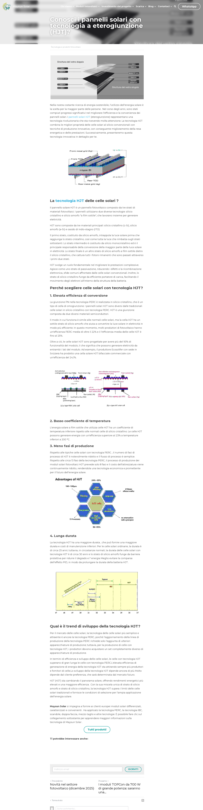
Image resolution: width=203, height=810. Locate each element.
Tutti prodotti (101, 713)
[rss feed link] (151, 780)
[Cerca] (175, 6)
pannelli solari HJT (60, 117)
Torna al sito (56, 781)
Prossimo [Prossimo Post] (108, 765)
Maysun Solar (21, 6)
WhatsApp (189, 6)
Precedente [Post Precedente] (56, 765)
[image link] (7, 6)
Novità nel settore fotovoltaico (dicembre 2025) (73, 770)
